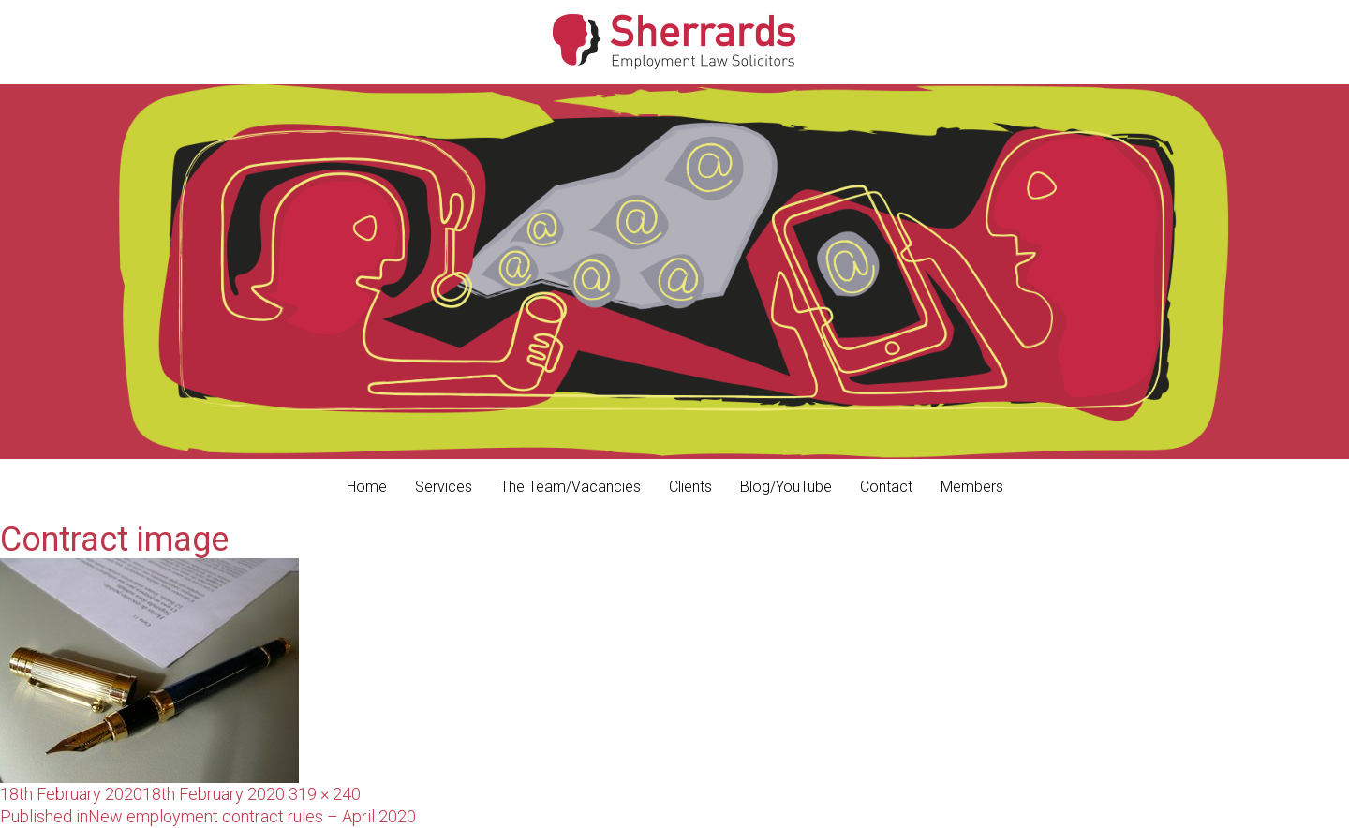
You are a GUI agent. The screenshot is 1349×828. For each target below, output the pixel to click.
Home (367, 486)
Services (443, 486)
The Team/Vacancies (570, 486)
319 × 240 (325, 794)
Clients (690, 486)
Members (972, 486)
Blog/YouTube (786, 486)
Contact (886, 486)
